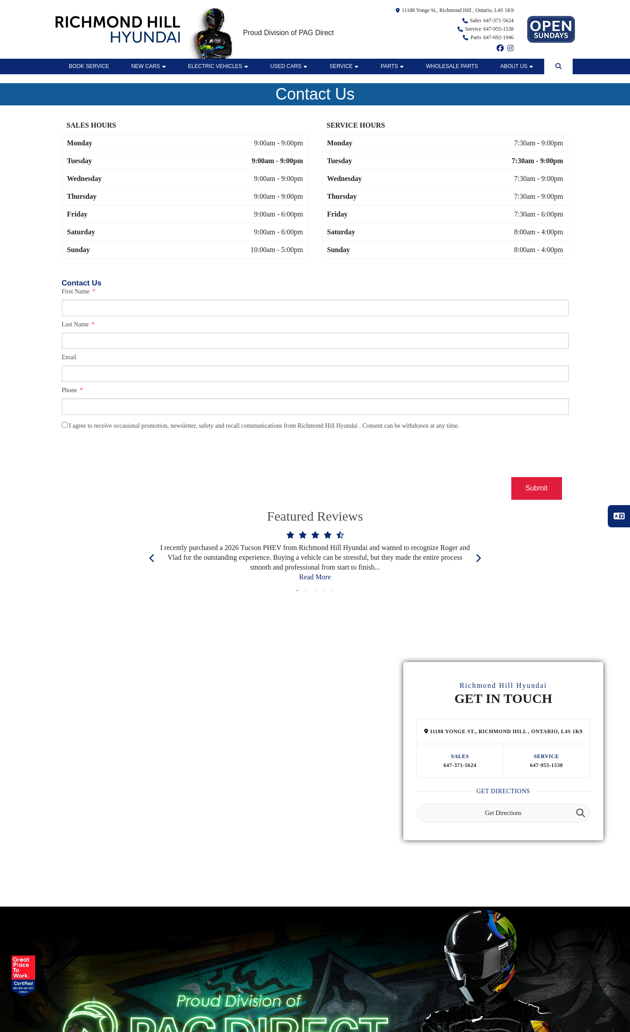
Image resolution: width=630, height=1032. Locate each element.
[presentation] (129, 455)
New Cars (148, 66)
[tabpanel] (315, 558)
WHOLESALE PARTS (452, 66)
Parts (392, 66)
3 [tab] (315, 590)
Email (69, 357)
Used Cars (288, 66)
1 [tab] (297, 590)
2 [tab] (306, 590)
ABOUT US (516, 66)
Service (343, 66)
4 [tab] (324, 590)
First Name (76, 291)
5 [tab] (333, 590)
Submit (537, 488)
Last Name (76, 324)
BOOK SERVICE (89, 66)
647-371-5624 (460, 765)
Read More (315, 577)
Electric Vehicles (218, 66)
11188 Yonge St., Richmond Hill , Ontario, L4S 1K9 (458, 10)
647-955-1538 (546, 765)
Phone (70, 390)
